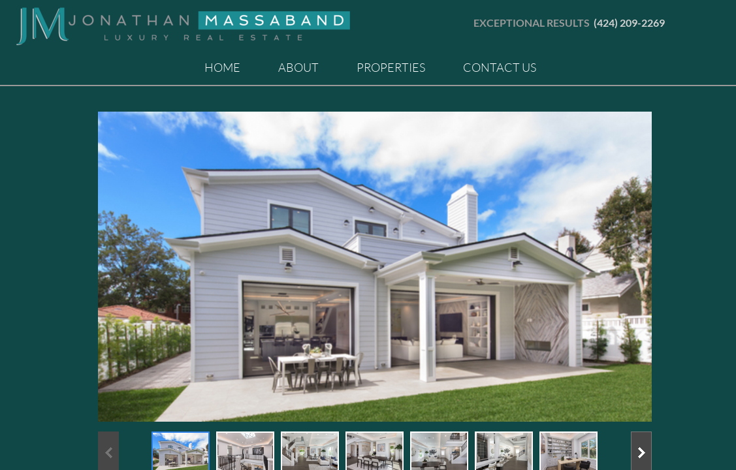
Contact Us (499, 67)
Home (222, 67)
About (298, 67)
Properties (391, 67)
